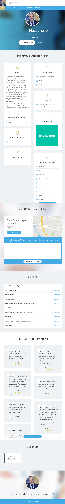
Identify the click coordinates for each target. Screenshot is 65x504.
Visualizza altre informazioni (32, 436)
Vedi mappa (47, 226)
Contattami (41, 42)
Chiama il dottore (14, 232)
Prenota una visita (32, 501)
